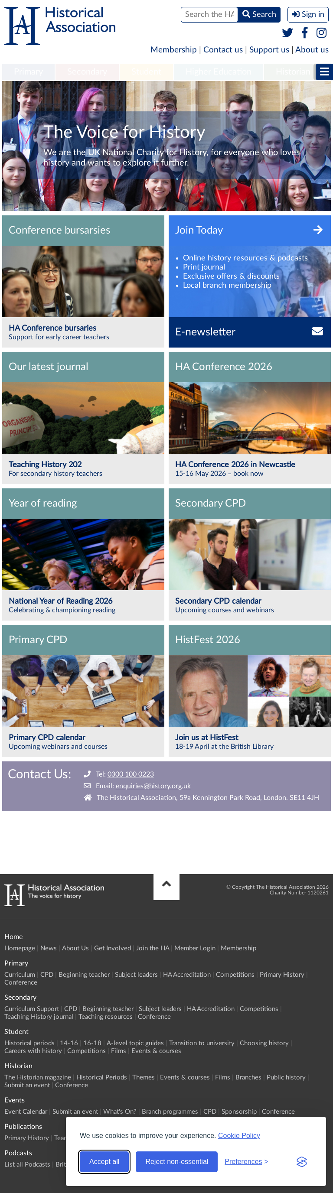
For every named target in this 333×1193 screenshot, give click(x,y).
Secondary (87, 72)
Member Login (194, 948)
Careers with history (33, 1051)
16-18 (92, 1043)
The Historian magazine (37, 1077)
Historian (293, 72)
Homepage (19, 948)
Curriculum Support (31, 1009)
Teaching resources (105, 1017)
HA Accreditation (187, 975)
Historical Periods (101, 1077)
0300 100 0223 (131, 774)
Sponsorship (239, 1111)
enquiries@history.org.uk (153, 786)
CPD (46, 975)
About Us (75, 948)
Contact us (223, 50)
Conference (20, 982)
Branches (248, 1077)
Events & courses (156, 1051)
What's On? (120, 1111)
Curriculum (19, 975)
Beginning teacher (84, 975)
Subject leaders (136, 975)
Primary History (282, 975)
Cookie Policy (239, 1135)
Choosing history (264, 1043)
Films (118, 1051)
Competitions (235, 975)
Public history (286, 1077)
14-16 (69, 1043)
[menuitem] (28, 72)
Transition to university (202, 1043)
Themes (143, 1077)
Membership (173, 50)
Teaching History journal (38, 1017)
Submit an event (27, 1085)
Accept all (104, 1161)
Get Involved (112, 948)
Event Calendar (25, 1111)
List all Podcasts (27, 1164)
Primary (28, 72)
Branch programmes (170, 1111)
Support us (269, 50)
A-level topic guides (135, 1043)
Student (146, 72)
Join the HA (152, 948)
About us (312, 50)
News (48, 948)
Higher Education (218, 72)
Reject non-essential (176, 1161)
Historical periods (29, 1043)
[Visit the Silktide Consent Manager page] (301, 1161)
